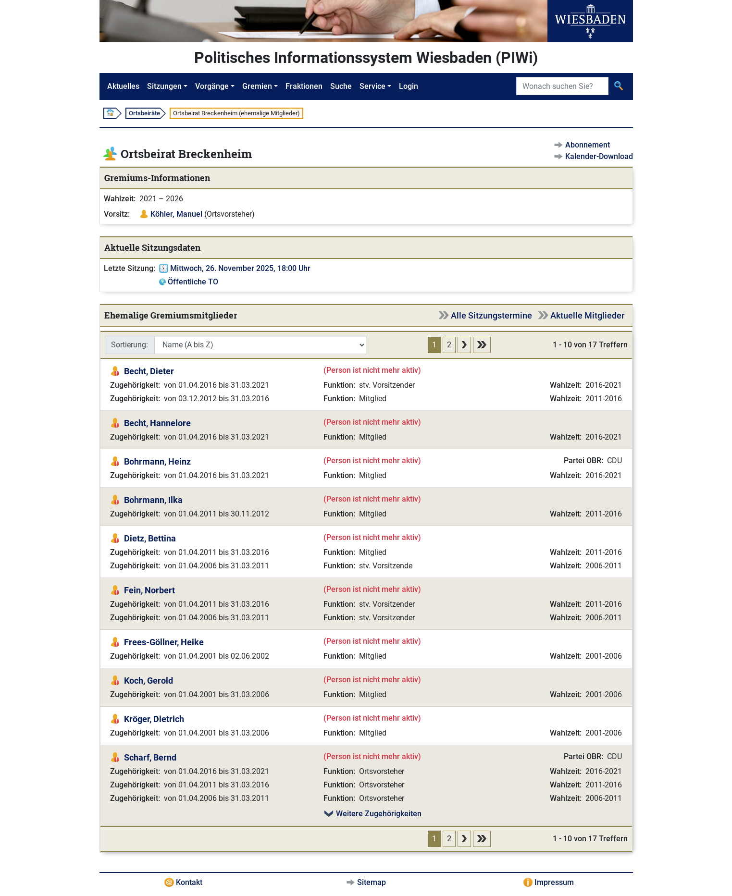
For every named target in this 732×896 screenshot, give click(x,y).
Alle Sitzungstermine (491, 315)
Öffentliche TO (193, 281)
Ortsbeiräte (144, 113)
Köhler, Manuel (176, 214)
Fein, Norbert (149, 590)
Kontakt (189, 882)
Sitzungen (164, 86)
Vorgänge (212, 86)
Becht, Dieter (149, 371)
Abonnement (587, 144)
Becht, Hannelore (157, 423)
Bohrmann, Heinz (157, 461)
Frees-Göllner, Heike (164, 642)
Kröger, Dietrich (154, 719)
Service (372, 86)
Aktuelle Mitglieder (587, 315)
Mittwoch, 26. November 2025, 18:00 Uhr (240, 268)
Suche (341, 86)
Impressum (554, 882)
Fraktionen (304, 86)
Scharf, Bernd (150, 757)
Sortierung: (129, 344)
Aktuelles (123, 86)
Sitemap (371, 882)
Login (408, 86)
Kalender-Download (599, 156)
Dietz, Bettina (150, 538)
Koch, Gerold (148, 680)
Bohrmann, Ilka (153, 500)
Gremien (257, 86)
